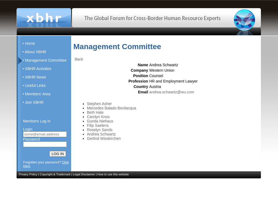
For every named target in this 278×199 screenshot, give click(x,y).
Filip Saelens (98, 125)
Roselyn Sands (99, 130)
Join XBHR (34, 102)
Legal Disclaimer (84, 174)
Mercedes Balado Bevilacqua (111, 108)
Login (27, 129)
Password (31, 139)
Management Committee (46, 60)
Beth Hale (95, 112)
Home (30, 43)
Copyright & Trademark (55, 174)
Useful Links (35, 85)
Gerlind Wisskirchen (104, 138)
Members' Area (37, 94)
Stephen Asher (99, 104)
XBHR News (35, 77)
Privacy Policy (28, 174)
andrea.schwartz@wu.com (171, 92)
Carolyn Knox (98, 117)
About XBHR (35, 52)
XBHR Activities (38, 69)
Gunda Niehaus (100, 121)
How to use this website (113, 174)
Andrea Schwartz (101, 134)
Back (79, 59)
